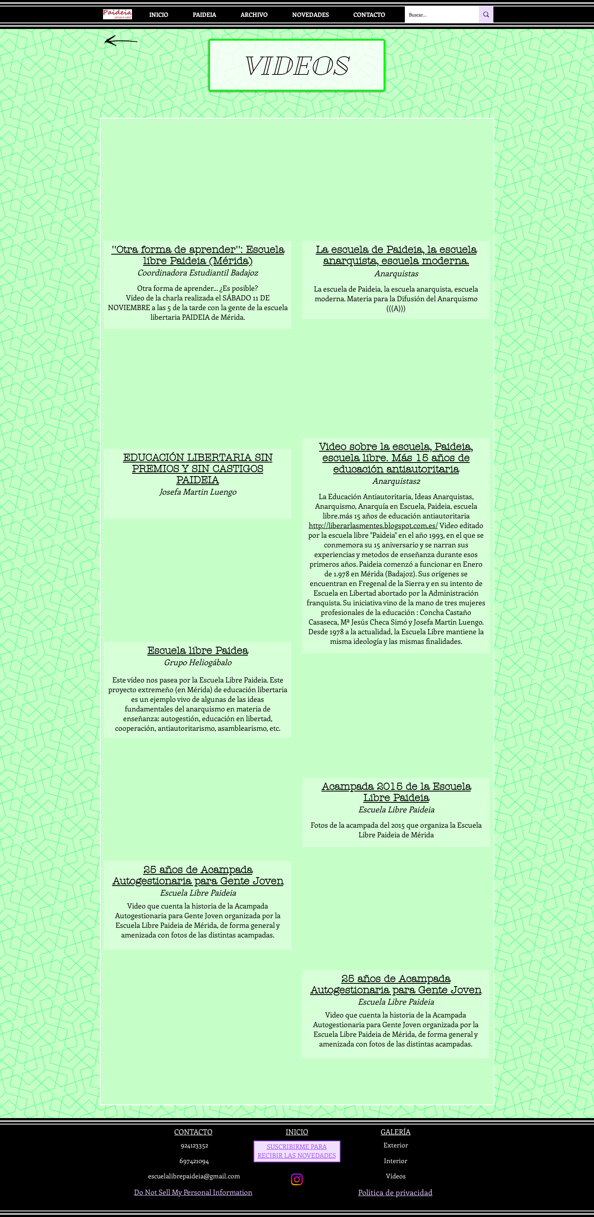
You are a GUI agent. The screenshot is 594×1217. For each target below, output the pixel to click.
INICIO (297, 1132)
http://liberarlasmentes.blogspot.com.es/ (373, 525)
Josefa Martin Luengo (197, 491)
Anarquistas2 (396, 480)
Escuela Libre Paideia (198, 892)
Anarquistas (396, 272)
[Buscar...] (435, 14)
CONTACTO (193, 1132)
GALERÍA (395, 1132)
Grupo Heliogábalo (197, 661)
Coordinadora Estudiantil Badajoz (197, 272)
